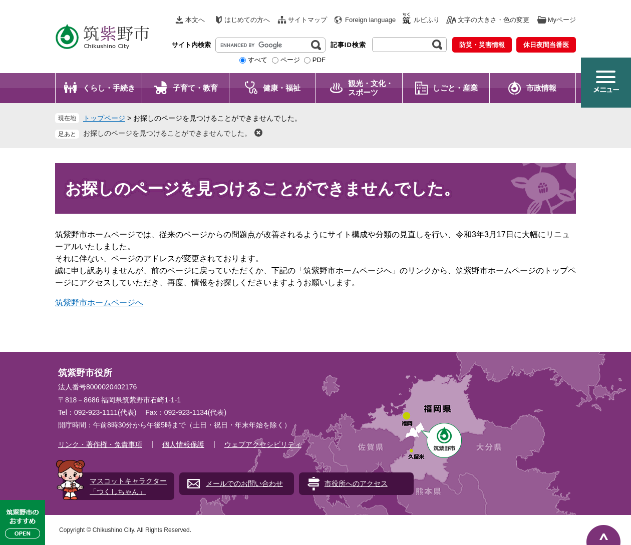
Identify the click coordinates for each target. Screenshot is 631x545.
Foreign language (370, 20)
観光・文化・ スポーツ (370, 88)
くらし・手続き (109, 88)
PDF (319, 60)
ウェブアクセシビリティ (262, 444)
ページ (290, 60)
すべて (257, 60)
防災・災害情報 (482, 45)
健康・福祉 (281, 88)
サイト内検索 (191, 45)
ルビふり (427, 20)
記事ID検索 (348, 45)
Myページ (562, 20)
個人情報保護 (183, 444)
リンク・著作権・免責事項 (100, 444)
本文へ (195, 20)
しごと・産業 (455, 88)
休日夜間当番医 (546, 45)
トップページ (104, 118)
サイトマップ (307, 20)
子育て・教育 (195, 88)
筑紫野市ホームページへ (99, 302)
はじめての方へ (247, 20)
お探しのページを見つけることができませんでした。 (167, 133)
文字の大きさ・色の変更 (493, 20)
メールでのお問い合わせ (244, 483)
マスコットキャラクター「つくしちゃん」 (128, 486)
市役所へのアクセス (356, 483)
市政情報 (541, 88)
